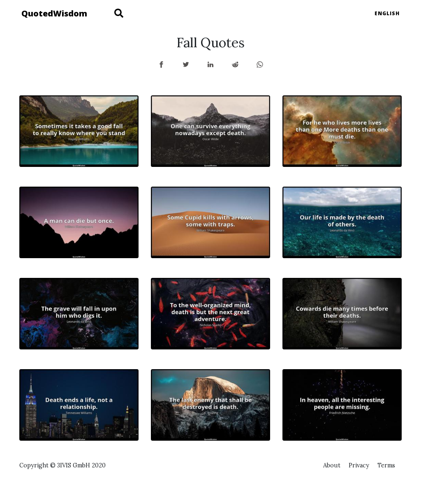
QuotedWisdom (54, 13)
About (331, 465)
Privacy (359, 465)
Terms (386, 465)
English (387, 13)
